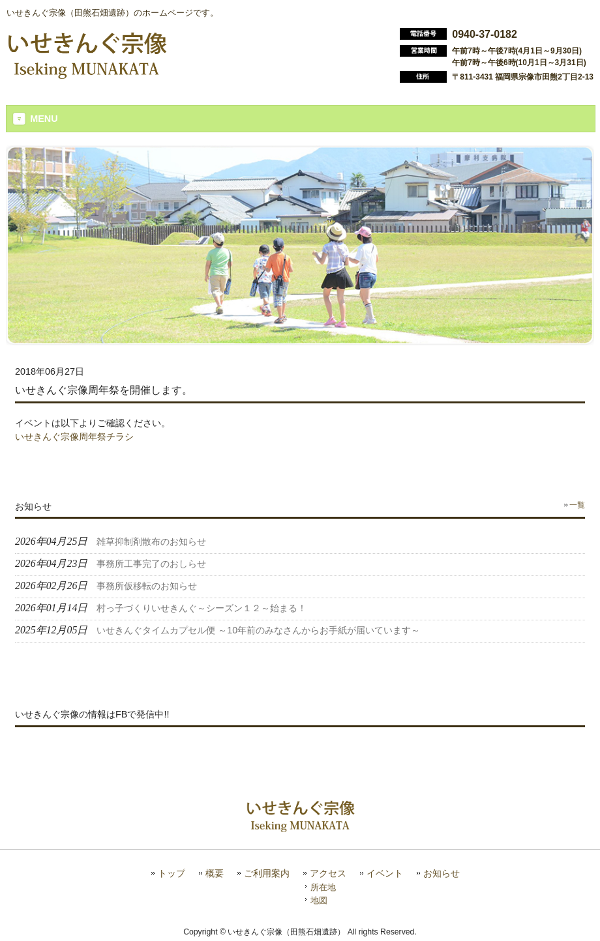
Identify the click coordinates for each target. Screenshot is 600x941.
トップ (171, 873)
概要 (214, 873)
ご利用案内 (267, 873)
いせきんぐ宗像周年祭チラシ (74, 436)
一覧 (577, 505)
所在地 (323, 887)
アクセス (328, 873)
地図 (318, 900)
